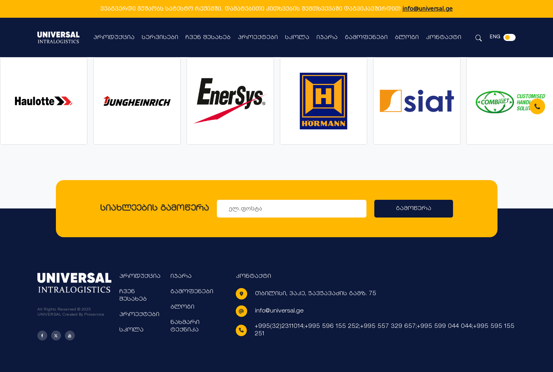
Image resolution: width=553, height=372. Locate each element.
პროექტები (258, 38)
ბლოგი (407, 38)
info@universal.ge (427, 9)
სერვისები (160, 38)
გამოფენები (366, 38)
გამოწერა (413, 209)
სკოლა (297, 38)
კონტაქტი (443, 38)
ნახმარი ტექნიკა (185, 326)
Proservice (94, 314)
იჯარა (327, 38)
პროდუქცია (114, 38)
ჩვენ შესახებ (208, 38)
